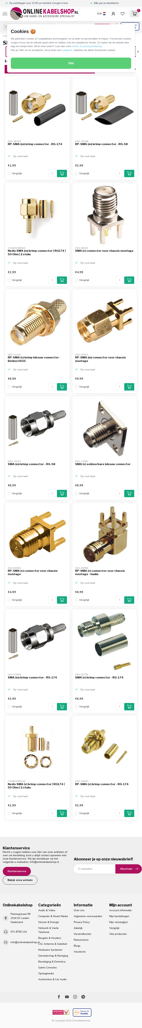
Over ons (79, 910)
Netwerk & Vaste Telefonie (48, 930)
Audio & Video (46, 910)
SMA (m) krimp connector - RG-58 (31, 464)
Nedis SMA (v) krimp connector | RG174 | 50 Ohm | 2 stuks (36, 786)
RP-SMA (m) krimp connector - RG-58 (101, 144)
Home (6, 36)
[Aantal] (52, 173)
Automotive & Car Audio (52, 979)
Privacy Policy (82, 922)
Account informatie (120, 910)
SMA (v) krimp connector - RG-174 (99, 677)
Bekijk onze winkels (20, 880)
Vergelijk (17, 173)
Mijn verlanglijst (118, 922)
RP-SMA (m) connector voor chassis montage (100, 359)
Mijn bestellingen (119, 916)
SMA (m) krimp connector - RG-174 (32, 677)
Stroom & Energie (48, 922)
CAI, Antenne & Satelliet (52, 944)
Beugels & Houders (49, 938)
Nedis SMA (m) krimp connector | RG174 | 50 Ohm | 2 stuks (37, 252)
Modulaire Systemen (50, 950)
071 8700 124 (19, 932)
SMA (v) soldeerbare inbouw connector (103, 464)
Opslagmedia (46, 973)
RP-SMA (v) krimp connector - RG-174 (102, 784)
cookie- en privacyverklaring (86, 46)
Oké (71, 63)
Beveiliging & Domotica (51, 961)
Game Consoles (47, 967)
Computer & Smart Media (53, 916)
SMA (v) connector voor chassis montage (104, 250)
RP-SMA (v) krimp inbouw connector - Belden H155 (34, 359)
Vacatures (80, 951)
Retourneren (81, 940)
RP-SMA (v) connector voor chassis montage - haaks (100, 572)
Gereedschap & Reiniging (53, 955)
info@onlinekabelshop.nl (44, 862)
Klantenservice (17, 871)
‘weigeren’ (67, 50)
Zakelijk (78, 928)
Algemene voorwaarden (88, 916)
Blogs (77, 946)
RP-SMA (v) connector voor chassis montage (33, 572)
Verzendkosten (82, 934)
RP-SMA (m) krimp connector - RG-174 (35, 144)
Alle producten (118, 934)
